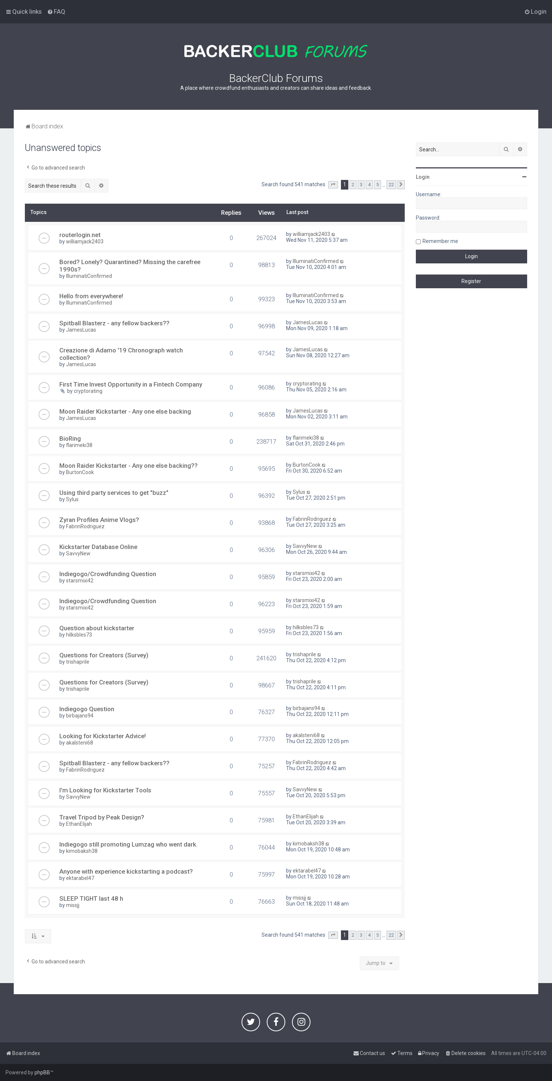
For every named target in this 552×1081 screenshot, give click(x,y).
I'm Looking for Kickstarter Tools (105, 790)
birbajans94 (79, 716)
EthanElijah (79, 824)
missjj (72, 905)
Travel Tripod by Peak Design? (101, 817)
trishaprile (77, 662)
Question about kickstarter (96, 628)
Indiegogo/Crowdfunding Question (107, 574)
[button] (333, 184)
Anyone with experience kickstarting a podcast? (126, 871)
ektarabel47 (80, 878)
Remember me (440, 241)
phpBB (42, 1072)
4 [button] (369, 184)
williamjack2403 (85, 241)
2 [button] (353, 184)
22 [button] (391, 184)
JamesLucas (81, 330)
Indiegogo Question (86, 709)
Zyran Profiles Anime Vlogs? (99, 519)
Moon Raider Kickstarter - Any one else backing (125, 411)
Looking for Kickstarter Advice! (102, 736)
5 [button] (377, 184)
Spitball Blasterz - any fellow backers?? (114, 323)
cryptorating (88, 391)
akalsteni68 (79, 743)
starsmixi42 (79, 581)
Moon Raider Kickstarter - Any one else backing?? (128, 465)
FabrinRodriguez (85, 526)
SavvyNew (78, 553)
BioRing (70, 438)
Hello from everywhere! (91, 296)
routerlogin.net (80, 235)
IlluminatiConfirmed (89, 276)
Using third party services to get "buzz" (113, 492)
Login (423, 177)
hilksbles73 (79, 635)
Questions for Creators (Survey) (103, 655)
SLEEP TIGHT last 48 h (91, 898)
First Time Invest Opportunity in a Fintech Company (130, 384)
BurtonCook (80, 472)
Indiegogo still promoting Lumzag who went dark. (128, 844)
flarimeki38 (79, 445)
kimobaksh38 (82, 851)
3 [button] (361, 184)
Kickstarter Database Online (98, 547)
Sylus (72, 499)
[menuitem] (56, 11)
